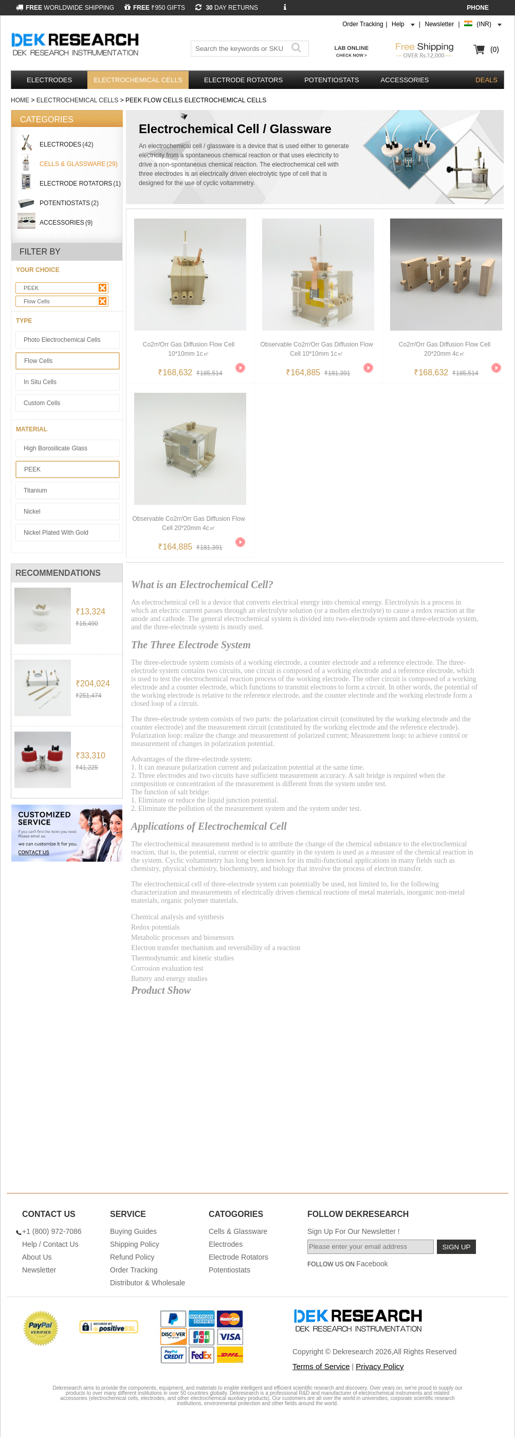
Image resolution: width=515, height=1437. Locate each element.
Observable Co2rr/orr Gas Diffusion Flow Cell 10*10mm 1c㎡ (316, 349)
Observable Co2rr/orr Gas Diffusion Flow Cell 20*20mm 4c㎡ (188, 523)
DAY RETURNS (226, 7)
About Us (37, 1257)
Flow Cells (65, 301)
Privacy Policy (379, 1366)
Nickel (32, 511)
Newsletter (439, 24)
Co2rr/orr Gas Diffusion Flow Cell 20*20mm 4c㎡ (445, 349)
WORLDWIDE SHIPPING (65, 7)
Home (20, 100)
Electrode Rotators (243, 80)
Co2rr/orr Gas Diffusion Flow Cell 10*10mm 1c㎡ (189, 349)
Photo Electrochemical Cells (62, 339)
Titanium (35, 490)
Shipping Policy (134, 1244)
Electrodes (49, 80)
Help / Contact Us (50, 1244)
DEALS (486, 80)
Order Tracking (362, 24)
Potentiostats (331, 80)
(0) (494, 49)
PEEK (65, 288)
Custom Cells (42, 403)
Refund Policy (132, 1257)
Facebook (372, 1264)
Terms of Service (321, 1366)
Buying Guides (133, 1231)
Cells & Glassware (238, 1231)
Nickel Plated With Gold (56, 532)
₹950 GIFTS (154, 7)
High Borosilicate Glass (55, 448)
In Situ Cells (40, 382)
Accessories (405, 80)
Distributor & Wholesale (147, 1283)
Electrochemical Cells (138, 80)
